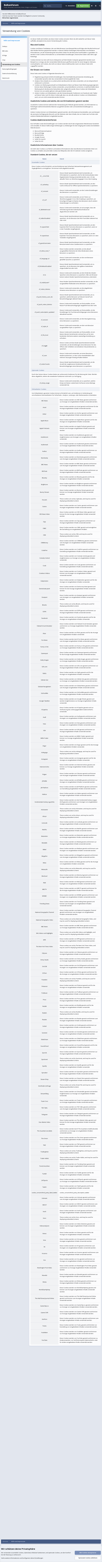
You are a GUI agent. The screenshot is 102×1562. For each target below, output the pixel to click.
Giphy (79, 672)
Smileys (4, 46)
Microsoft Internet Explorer (43, 131)
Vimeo (79, 1232)
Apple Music (81, 420)
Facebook (80, 617)
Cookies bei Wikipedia (60, 151)
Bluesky (79, 477)
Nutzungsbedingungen (9, 69)
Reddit (79, 1005)
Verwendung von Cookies (11, 64)
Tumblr (79, 1173)
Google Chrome (40, 137)
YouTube (80, 1338)
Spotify (79, 1065)
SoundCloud (81, 1045)
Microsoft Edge (39, 133)
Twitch (79, 1186)
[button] (96, 6)
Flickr (78, 632)
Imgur (79, 745)
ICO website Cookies (79, 151)
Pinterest (80, 985)
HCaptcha (80, 707)
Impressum (5, 78)
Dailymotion (81, 580)
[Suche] (54, 6)
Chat (3, 60)
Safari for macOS (40, 139)
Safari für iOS (39, 141)
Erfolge (4, 55)
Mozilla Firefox (39, 135)
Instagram (80, 758)
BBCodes (5, 51)
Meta (78, 862)
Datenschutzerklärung (9, 73)
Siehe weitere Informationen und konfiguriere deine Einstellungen (22, 1558)
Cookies (21, 1553)
